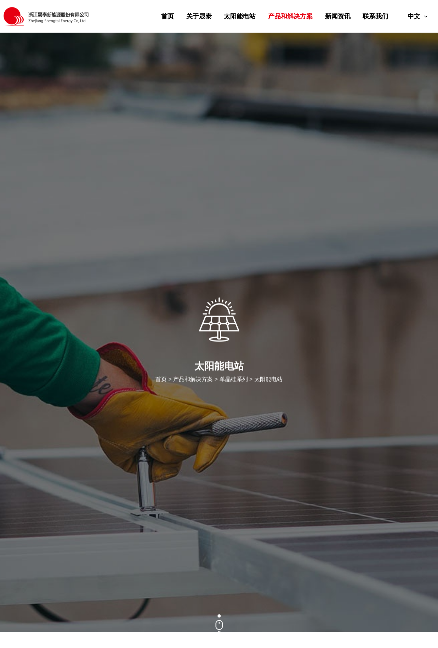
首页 (167, 16)
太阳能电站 (240, 16)
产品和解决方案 (290, 16)
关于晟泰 (199, 16)
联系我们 (375, 16)
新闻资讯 (338, 16)
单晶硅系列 (234, 380)
